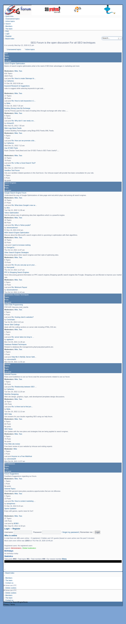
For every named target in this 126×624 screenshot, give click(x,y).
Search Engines (10, 183)
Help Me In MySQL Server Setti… (24, 357)
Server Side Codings (12, 324)
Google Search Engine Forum (15, 193)
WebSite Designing (11, 394)
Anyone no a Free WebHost (22, 456)
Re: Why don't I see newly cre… (23, 121)
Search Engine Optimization (14, 63)
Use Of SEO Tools (11, 148)
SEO (6, 53)
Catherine (10, 81)
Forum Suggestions (11, 474)
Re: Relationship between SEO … (24, 387)
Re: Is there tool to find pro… (22, 407)
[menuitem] (12, 19)
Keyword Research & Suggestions (17, 86)
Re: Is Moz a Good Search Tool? (24, 163)
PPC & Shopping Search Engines (16, 272)
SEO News (8, 429)
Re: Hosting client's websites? (23, 317)
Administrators (16, 548)
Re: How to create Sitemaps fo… (24, 78)
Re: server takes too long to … (23, 337)
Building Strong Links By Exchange (17, 108)
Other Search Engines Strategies (16, 252)
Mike (16, 71)
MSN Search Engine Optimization (16, 232)
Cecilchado (11, 319)
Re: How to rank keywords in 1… (24, 101)
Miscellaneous (9, 464)
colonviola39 (11, 359)
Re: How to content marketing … (24, 501)
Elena (64, 559)
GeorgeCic (10, 247)
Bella (8, 103)
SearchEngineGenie (20, 602)
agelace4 (10, 339)
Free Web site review (12, 444)
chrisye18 (10, 123)
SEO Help (8, 414)
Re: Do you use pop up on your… (24, 265)
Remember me (87, 532)
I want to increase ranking (21, 245)
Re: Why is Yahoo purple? (21, 225)
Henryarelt (10, 267)
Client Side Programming (13, 305)
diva (8, 208)
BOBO (16, 523)
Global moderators (29, 548)
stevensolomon (12, 228)
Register (16, 529)
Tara (20, 71)
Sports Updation (10, 508)
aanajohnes (11, 503)
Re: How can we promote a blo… (24, 140)
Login (7, 529)
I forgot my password (70, 532)
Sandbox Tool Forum (12, 170)
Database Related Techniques (15, 344)
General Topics (9, 489)
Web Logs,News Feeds (13, 128)
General (7, 364)
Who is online (10, 535)
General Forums (10, 374)
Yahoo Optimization (11, 213)
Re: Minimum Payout (19, 287)
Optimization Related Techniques (16, 295)
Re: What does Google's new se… (24, 205)
